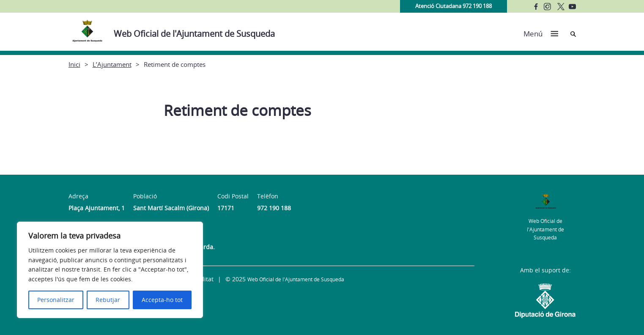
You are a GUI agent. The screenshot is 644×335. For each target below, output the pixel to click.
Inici (74, 64)
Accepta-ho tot (162, 300)
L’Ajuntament (112, 64)
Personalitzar (55, 300)
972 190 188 (274, 208)
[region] (110, 270)
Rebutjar (108, 300)
